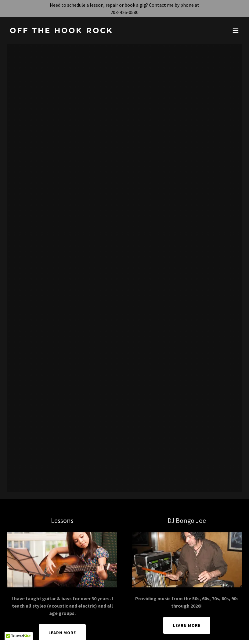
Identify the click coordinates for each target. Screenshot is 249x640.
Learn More (186, 625)
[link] (61, 31)
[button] (235, 30)
